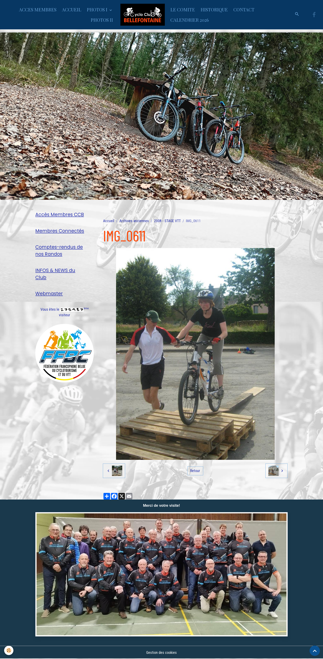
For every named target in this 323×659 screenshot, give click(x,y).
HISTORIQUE (214, 9)
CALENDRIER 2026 (189, 20)
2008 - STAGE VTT (167, 221)
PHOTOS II (102, 20)
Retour (195, 470)
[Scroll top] (315, 651)
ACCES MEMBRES (37, 9)
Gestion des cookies (161, 652)
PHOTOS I (97, 9)
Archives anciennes (134, 221)
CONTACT (243, 9)
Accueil (108, 221)
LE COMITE (182, 9)
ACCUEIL (71, 9)
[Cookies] (8, 650)
